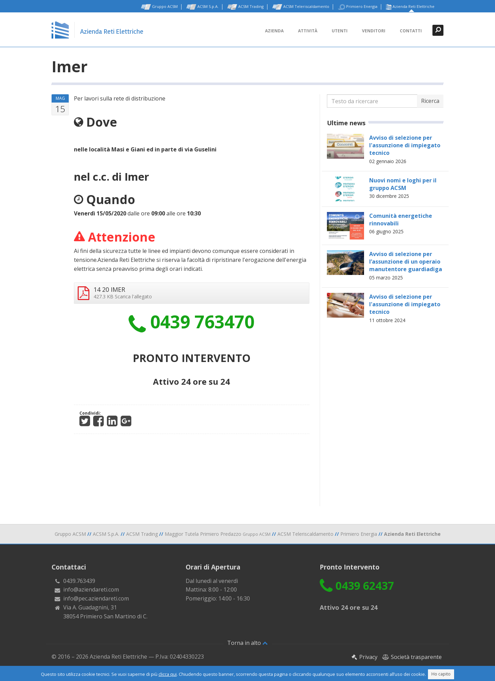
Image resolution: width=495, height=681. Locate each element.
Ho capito (441, 674)
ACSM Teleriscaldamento (300, 7)
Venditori (373, 31)
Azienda (274, 31)
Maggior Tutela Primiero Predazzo (218, 534)
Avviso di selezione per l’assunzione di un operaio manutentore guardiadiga (405, 261)
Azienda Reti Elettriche (410, 7)
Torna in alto (247, 643)
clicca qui (167, 674)
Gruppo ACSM (159, 7)
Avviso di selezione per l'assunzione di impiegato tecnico (404, 145)
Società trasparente (412, 657)
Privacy (364, 657)
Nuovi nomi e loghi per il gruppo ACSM (403, 184)
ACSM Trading (245, 7)
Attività (307, 31)
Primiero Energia (357, 7)
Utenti (340, 31)
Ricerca (430, 101)
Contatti (411, 31)
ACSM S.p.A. (202, 7)
